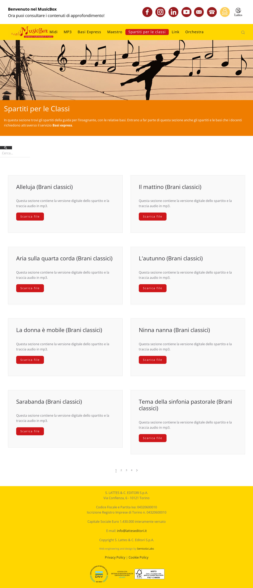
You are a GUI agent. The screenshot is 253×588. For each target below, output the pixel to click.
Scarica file (30, 216)
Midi (54, 31)
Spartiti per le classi (147, 31)
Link (175, 31)
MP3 (68, 31)
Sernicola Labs (145, 548)
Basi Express (89, 31)
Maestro (114, 31)
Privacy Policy (115, 557)
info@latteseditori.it (132, 531)
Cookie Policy (138, 557)
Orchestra (194, 31)
